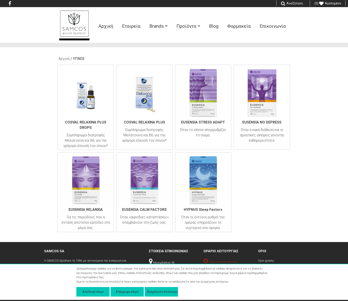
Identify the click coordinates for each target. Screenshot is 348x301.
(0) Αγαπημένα (327, 3)
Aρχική (105, 26)
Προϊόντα (188, 26)
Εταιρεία (131, 26)
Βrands (158, 26)
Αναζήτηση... (293, 3)
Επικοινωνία (273, 26)
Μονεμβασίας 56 (161, 262)
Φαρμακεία (239, 26)
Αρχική (64, 59)
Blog (213, 26)
